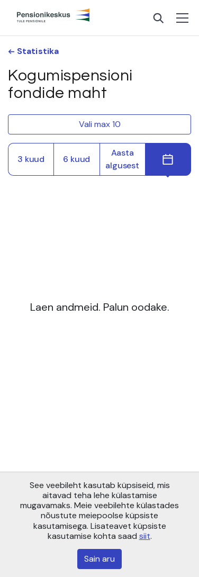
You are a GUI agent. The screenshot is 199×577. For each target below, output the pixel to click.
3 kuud (30, 159)
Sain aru (99, 558)
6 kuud (76, 159)
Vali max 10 (100, 124)
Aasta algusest (122, 159)
